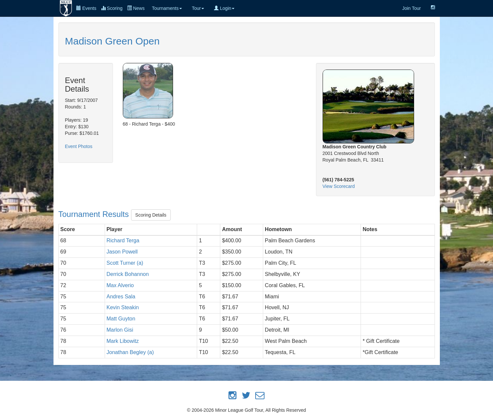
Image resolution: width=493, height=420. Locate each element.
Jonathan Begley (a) (130, 352)
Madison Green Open (112, 41)
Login (224, 8)
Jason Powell (122, 252)
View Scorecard (339, 186)
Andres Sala (121, 296)
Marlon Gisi (120, 330)
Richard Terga (123, 240)
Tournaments (167, 8)
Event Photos (78, 146)
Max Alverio (120, 285)
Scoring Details (150, 215)
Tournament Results (94, 214)
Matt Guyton (121, 318)
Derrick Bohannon (128, 274)
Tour (198, 8)
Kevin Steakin (123, 307)
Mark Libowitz (123, 341)
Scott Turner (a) (125, 263)
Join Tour (411, 8)
